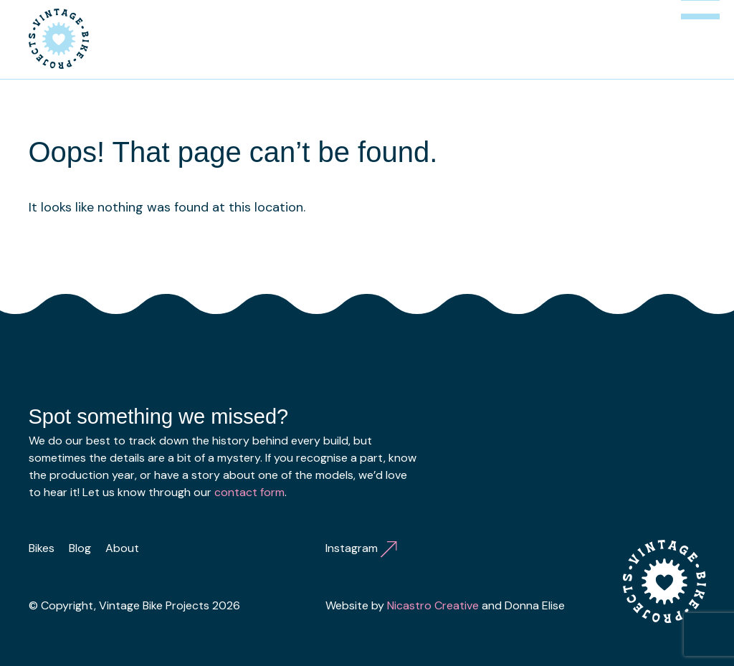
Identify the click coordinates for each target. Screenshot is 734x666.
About (122, 548)
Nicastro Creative (433, 605)
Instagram (361, 548)
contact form (249, 492)
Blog (80, 548)
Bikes (41, 548)
